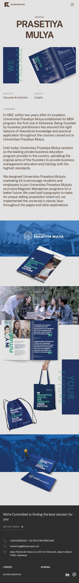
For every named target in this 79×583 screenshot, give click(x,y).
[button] (71, 4)
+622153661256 (18, 536)
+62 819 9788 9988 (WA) (41, 536)
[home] (15, 4)
